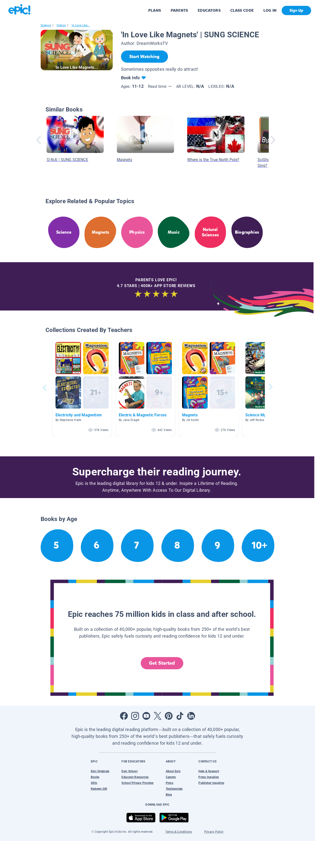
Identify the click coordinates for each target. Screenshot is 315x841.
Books (95, 777)
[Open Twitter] (157, 716)
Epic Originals (100, 771)
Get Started (162, 663)
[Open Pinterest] (169, 716)
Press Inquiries (208, 777)
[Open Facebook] (124, 716)
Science (46, 25)
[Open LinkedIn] (191, 716)
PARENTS (179, 10)
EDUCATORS (209, 10)
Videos (61, 25)
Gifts (94, 783)
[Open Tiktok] (180, 716)
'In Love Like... (80, 25)
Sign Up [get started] (296, 10)
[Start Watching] (144, 56)
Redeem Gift (99, 789)
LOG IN (270, 10)
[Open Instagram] (135, 716)
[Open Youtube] (146, 716)
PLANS (154, 10)
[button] (82, 388)
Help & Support (208, 771)
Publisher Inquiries (211, 783)
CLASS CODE (242, 10)
